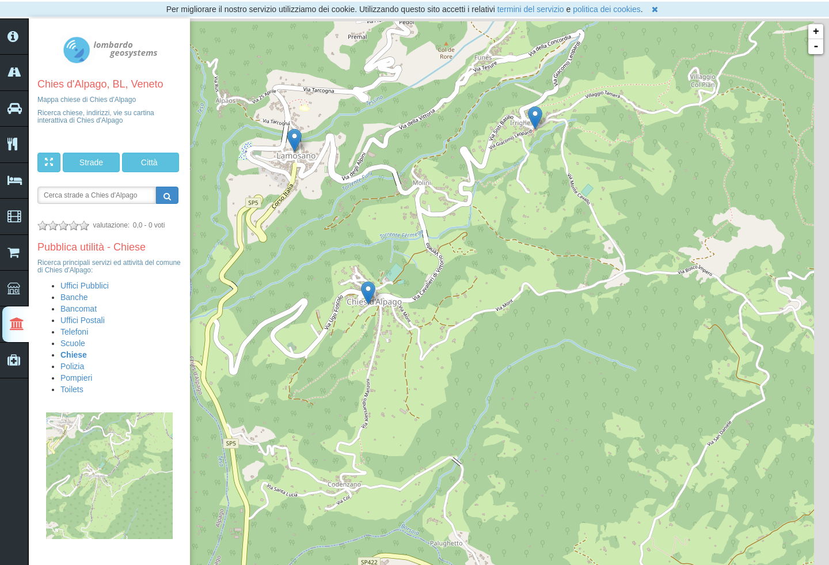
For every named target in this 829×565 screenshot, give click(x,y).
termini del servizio (530, 9)
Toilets (71, 389)
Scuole (72, 343)
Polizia (72, 366)
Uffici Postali (82, 320)
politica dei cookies (607, 9)
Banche (74, 297)
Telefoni (74, 331)
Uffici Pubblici (84, 285)
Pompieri (76, 377)
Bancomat (78, 308)
